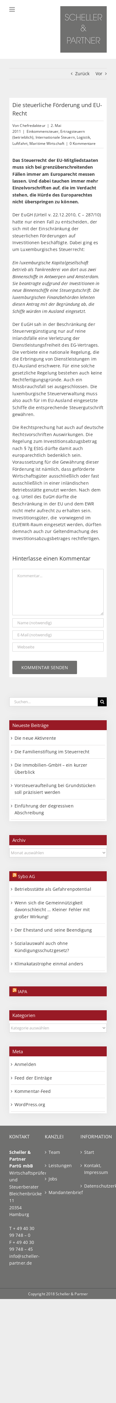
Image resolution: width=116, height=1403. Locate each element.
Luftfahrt (20, 143)
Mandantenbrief (58, 1192)
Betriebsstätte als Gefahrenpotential (53, 889)
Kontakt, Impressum (94, 1169)
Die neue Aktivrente (35, 738)
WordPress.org (30, 1104)
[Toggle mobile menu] (12, 9)
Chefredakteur (32, 125)
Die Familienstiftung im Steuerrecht (52, 752)
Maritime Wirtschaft (46, 143)
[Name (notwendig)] (58, 622)
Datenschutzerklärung (94, 1186)
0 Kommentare (83, 143)
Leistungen (58, 1165)
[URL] (58, 647)
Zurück (82, 73)
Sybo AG (26, 876)
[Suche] (102, 701)
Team (54, 1152)
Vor (99, 73)
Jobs (53, 1179)
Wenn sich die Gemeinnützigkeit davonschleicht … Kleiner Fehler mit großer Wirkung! (52, 910)
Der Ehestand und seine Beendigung (53, 930)
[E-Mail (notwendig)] (58, 634)
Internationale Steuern (55, 137)
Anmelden (25, 1064)
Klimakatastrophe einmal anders (49, 964)
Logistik (83, 137)
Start (89, 1152)
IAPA (22, 991)
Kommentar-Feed (33, 1091)
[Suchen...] (53, 701)
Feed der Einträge (33, 1078)
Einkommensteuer (43, 131)
